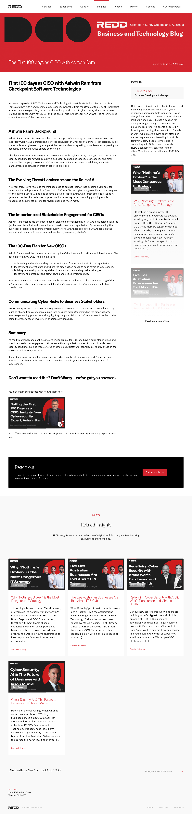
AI (182, 64)
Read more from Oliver (157, 321)
